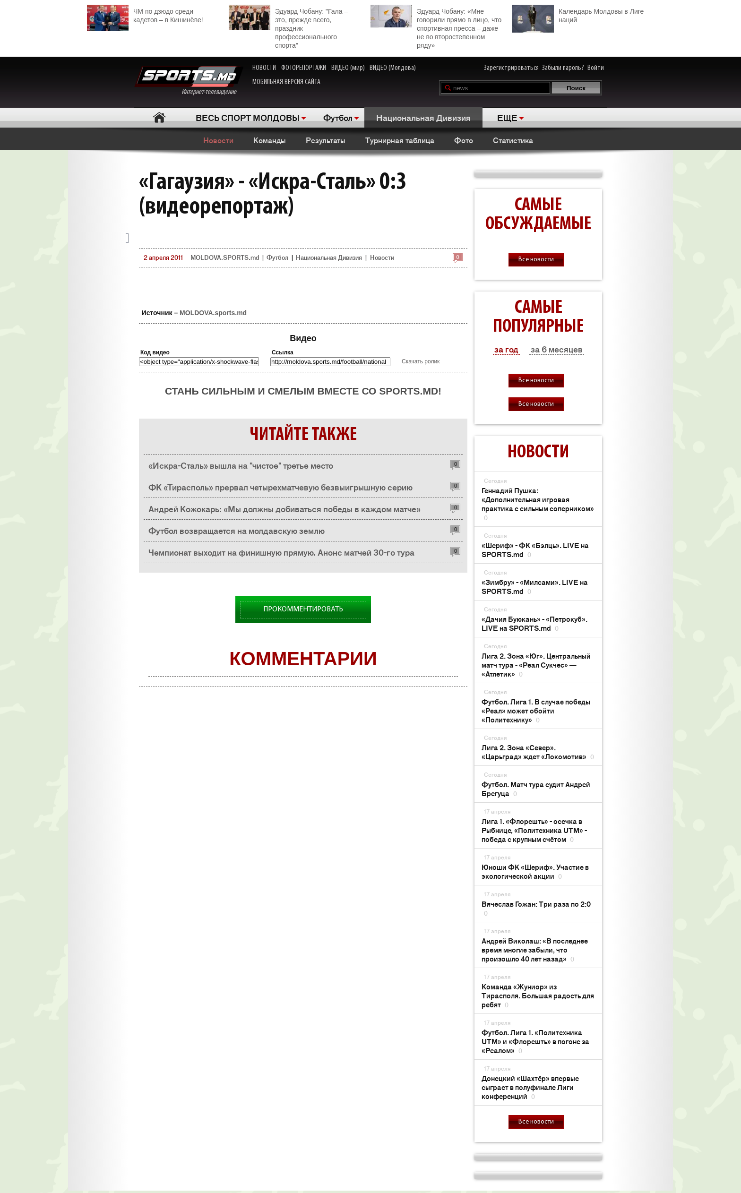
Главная (159, 117)
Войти (595, 68)
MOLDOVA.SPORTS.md (224, 257)
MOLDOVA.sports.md (213, 313)
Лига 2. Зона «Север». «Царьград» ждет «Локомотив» (538, 752)
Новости (218, 140)
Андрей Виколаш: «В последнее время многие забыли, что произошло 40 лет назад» (535, 949)
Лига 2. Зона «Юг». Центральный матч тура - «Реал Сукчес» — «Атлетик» (536, 664)
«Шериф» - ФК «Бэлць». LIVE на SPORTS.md (535, 549)
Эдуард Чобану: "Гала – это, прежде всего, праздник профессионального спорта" (288, 27)
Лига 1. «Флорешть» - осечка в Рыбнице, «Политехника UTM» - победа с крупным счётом (534, 829)
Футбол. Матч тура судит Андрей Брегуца (536, 789)
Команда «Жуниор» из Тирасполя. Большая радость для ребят (538, 995)
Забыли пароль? (563, 68)
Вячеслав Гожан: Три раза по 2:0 (536, 908)
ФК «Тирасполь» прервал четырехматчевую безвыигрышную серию (280, 486)
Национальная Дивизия (423, 117)
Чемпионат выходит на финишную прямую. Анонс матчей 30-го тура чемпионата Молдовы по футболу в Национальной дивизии (281, 554)
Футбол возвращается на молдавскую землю (236, 530)
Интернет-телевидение (188, 81)
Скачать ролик (420, 361)
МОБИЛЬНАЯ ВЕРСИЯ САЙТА (286, 82)
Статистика (513, 140)
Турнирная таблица (399, 140)
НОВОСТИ (264, 68)
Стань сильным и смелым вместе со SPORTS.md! (303, 391)
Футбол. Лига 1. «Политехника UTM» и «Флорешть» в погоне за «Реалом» (535, 1041)
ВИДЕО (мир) (348, 68)
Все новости (536, 259)
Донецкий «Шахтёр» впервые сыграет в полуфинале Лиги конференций (530, 1086)
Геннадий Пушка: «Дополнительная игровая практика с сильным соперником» (538, 504)
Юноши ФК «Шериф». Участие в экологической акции (535, 871)
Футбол (338, 117)
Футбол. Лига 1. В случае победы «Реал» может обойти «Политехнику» (536, 710)
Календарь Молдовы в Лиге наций (578, 14)
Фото (463, 140)
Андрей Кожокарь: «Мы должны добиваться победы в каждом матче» (284, 508)
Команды (269, 140)
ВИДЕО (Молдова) (393, 68)
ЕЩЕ (507, 117)
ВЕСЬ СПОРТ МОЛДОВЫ (248, 117)
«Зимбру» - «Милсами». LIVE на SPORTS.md (535, 586)
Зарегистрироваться (511, 68)
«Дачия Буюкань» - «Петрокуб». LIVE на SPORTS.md (534, 623)
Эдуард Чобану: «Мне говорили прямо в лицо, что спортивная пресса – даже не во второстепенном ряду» (435, 27)
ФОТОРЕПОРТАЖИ (303, 68)
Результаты (325, 140)
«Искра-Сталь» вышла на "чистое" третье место (240, 465)
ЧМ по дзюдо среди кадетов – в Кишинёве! (145, 14)
